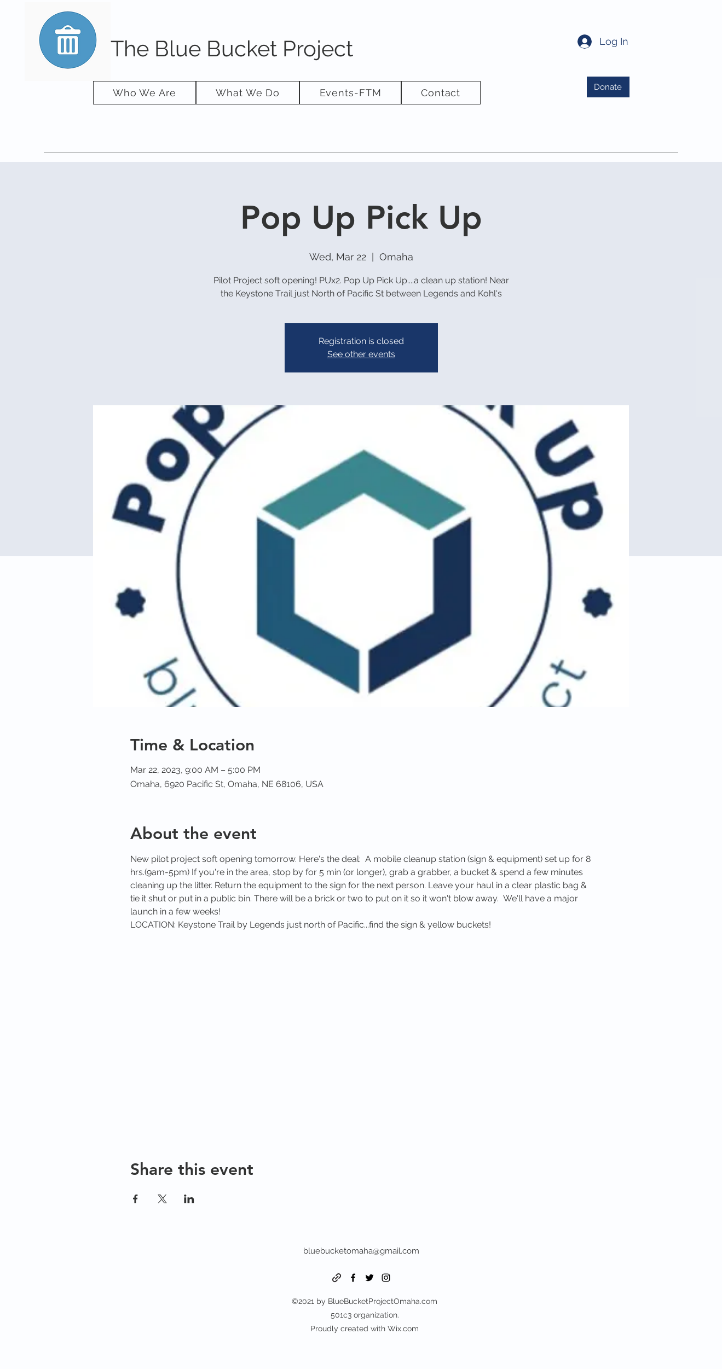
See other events (361, 354)
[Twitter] (369, 1277)
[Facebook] (353, 1277)
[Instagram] (385, 1277)
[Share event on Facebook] (135, 1199)
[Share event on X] (162, 1199)
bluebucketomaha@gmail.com (361, 1251)
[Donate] (608, 87)
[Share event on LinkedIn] (189, 1199)
